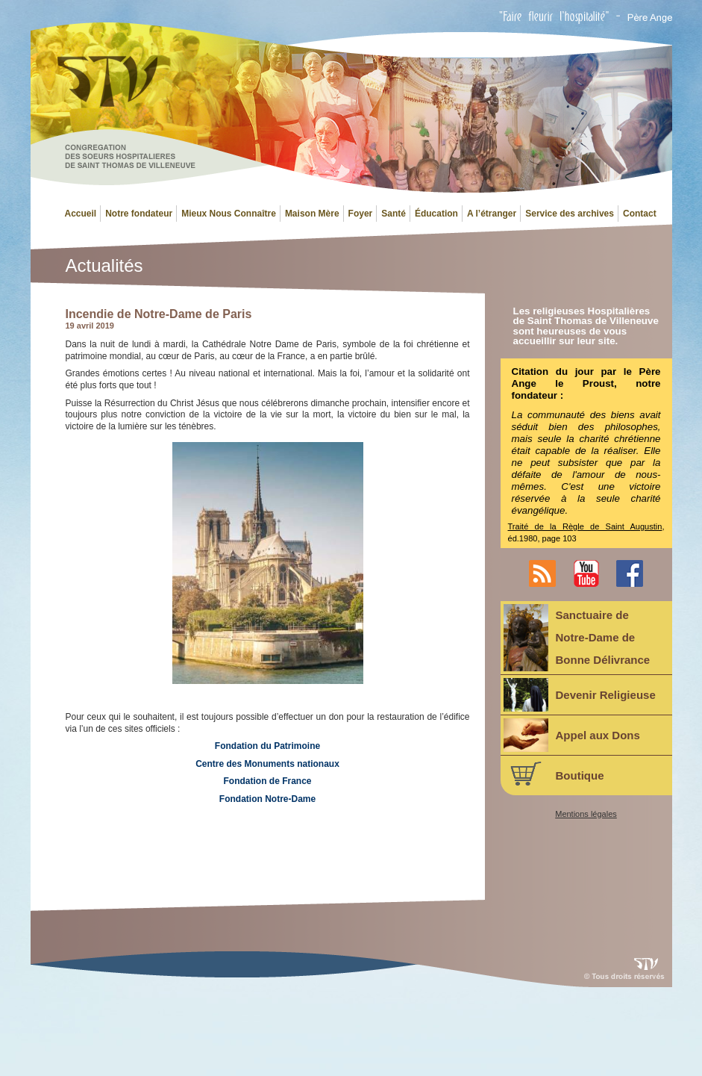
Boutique (554, 774)
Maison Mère (312, 213)
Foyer (360, 213)
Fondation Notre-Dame (267, 799)
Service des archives (569, 213)
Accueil (81, 213)
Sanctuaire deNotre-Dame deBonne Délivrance (577, 637)
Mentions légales (586, 814)
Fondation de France (267, 781)
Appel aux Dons (572, 735)
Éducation (436, 213)
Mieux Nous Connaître (228, 213)
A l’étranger (491, 213)
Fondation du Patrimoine (267, 746)
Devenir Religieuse (580, 695)
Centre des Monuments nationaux (267, 764)
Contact (639, 213)
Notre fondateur (138, 213)
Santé (393, 213)
